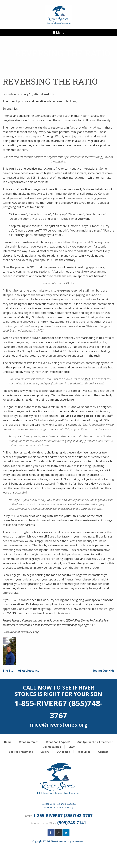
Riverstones (57, 841)
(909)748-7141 (71, 822)
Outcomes (63, 751)
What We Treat (28, 742)
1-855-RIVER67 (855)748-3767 (63, 815)
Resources (84, 751)
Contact (103, 751)
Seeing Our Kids (103, 670)
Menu (58, 32)
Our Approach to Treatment (95, 742)
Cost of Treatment (21, 751)
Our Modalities (51, 747)
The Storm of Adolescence (21, 670)
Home (7, 742)
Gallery (44, 751)
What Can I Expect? (58, 742)
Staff (72, 747)
